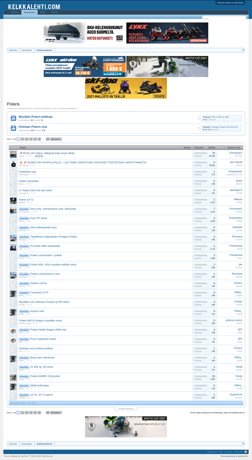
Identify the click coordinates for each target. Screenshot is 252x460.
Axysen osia (37, 311)
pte (20, 267)
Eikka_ (21, 295)
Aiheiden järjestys (126, 408)
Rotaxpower (24, 175)
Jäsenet (54, 12)
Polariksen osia (27, 171)
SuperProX (236, 394)
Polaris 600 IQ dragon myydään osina (40, 320)
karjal (21, 370)
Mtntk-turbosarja (39, 385)
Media (43, 12)
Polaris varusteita (28, 181)
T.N (20, 351)
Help (221, 452)
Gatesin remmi (38, 283)
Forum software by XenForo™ (28, 456)
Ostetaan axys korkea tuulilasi (36, 348)
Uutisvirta (14, 12)
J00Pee (22, 398)
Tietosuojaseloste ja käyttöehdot (234, 456)
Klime (21, 221)
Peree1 (22, 286)
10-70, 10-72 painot (41, 394)
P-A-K (21, 258)
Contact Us (212, 452)
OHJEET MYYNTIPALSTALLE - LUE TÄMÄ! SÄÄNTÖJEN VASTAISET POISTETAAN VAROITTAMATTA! (86, 162)
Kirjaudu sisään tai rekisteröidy (230, 3)
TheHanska (235, 245)
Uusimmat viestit (33, 17)
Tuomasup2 (235, 152)
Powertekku (235, 217)
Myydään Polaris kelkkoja (35, 116)
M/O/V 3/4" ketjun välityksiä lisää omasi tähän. (49, 153)
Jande (21, 156)
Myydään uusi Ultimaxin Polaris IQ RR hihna (44, 302)
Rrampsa (23, 240)
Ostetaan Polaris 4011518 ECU (225, 127)
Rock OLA (207, 129)
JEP (20, 333)
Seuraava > (56, 139)
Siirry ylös (238, 452)
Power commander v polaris (46, 255)
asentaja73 (23, 193)
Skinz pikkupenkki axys (43, 227)
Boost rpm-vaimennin (42, 357)
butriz (21, 184)
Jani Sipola (23, 165)
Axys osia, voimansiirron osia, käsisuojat (53, 208)
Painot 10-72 (26, 199)
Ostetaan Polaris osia (33, 126)
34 (48, 139)
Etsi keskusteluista (14, 17)
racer (205, 119)
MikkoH (22, 202)
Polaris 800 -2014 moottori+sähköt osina (53, 264)
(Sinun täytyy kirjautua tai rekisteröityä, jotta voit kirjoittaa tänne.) (217, 413)
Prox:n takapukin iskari (43, 339)
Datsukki (22, 230)
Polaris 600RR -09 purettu (45, 376)
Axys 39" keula (38, 218)
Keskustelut (29, 12)
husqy (21, 379)
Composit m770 (39, 292)
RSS (199, 118)
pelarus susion (25, 323)
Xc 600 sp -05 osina (41, 366)
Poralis (22, 305)
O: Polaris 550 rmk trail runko (35, 190)
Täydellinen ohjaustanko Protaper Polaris (53, 236)
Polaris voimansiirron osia (44, 273)
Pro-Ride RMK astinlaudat (45, 246)
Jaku (21, 249)
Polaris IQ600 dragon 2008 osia (48, 329)
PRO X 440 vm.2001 (220, 117)
